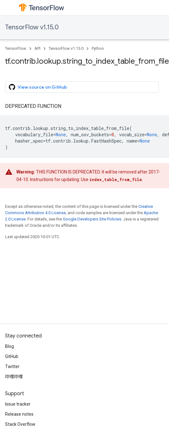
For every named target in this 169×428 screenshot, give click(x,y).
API (37, 48)
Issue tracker (18, 404)
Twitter (12, 366)
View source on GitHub (38, 87)
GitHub (11, 356)
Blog (9, 346)
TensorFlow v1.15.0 (32, 27)
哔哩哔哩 (14, 376)
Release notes (19, 414)
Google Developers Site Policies (92, 219)
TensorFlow (15, 48)
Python (98, 48)
